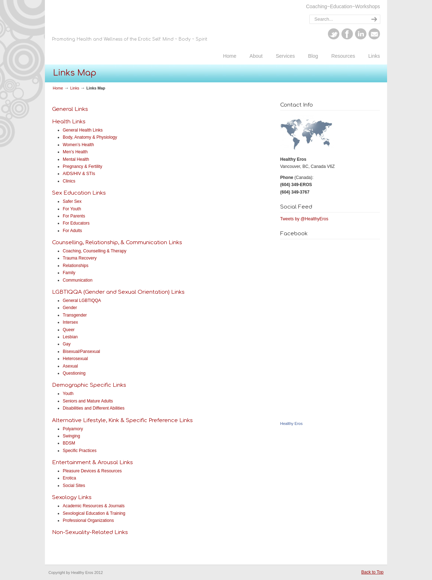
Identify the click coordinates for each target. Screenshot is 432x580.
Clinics (69, 181)
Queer (68, 329)
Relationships (75, 265)
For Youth (72, 208)
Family (69, 272)
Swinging (71, 435)
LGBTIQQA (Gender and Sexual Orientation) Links (118, 292)
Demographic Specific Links (89, 385)
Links (74, 88)
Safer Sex (72, 201)
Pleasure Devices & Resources (92, 470)
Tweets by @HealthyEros (304, 218)
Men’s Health (75, 151)
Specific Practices (80, 450)
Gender (70, 307)
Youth (68, 393)
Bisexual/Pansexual (81, 351)
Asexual (70, 366)
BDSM (69, 443)
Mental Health (76, 159)
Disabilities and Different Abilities (93, 408)
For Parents (74, 216)
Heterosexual (75, 358)
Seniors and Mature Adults (88, 401)
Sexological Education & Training (94, 513)
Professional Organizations (88, 520)
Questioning (74, 373)
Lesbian (70, 336)
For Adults (72, 230)
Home (58, 88)
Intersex (70, 322)
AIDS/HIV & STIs (79, 173)
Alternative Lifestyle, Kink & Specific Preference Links (122, 420)
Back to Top (372, 572)
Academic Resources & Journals (93, 505)
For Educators (76, 223)
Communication (77, 280)
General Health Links (83, 130)
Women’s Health (78, 144)
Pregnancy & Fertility (82, 166)
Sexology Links (72, 497)
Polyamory (73, 428)
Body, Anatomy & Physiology (90, 137)
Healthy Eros (172, 33)
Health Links (69, 122)
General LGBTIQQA (82, 300)
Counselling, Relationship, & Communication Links (117, 243)
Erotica (69, 478)
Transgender (75, 315)
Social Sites (74, 485)
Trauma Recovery (80, 258)
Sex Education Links (79, 193)
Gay (67, 344)
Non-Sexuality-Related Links (90, 532)
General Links (70, 109)
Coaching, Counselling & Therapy (95, 250)
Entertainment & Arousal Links (92, 463)
